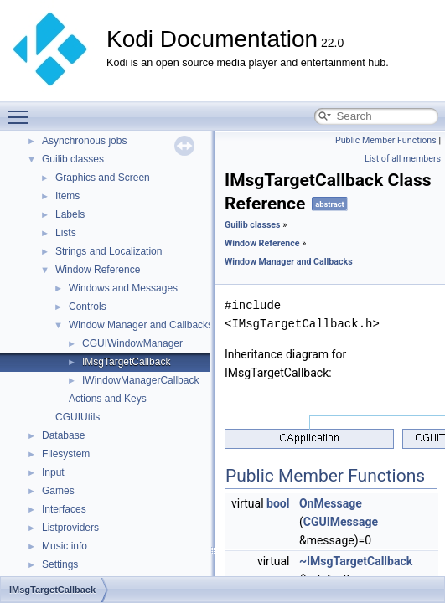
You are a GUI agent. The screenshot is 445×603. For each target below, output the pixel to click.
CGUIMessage (340, 521)
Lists (65, 233)
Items (67, 196)
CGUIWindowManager (132, 343)
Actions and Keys (108, 399)
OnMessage (330, 503)
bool (277, 503)
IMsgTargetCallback (126, 362)
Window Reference (97, 270)
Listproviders (70, 527)
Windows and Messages (123, 288)
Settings (60, 564)
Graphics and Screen (102, 177)
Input (53, 472)
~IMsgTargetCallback (355, 561)
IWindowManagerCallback (140, 380)
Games (58, 491)
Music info (64, 546)
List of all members (403, 158)
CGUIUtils (77, 417)
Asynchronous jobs (84, 141)
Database (63, 435)
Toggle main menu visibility (22, 109)
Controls (87, 306)
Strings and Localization (108, 251)
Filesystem (66, 454)
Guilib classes (73, 159)
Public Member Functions (386, 140)
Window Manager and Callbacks (141, 325)
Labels (70, 214)
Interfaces (64, 509)
